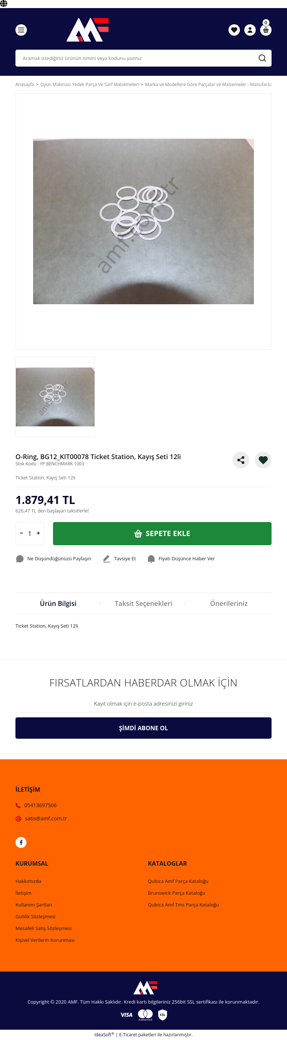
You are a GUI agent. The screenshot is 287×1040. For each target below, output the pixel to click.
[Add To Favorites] (263, 460)
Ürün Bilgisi (58, 603)
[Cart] (266, 30)
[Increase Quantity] (38, 533)
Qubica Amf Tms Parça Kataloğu (183, 904)
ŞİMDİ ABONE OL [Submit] (143, 728)
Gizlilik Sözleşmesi (35, 916)
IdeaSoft (104, 1035)
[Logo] (85, 29)
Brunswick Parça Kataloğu (176, 893)
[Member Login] (250, 29)
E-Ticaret (128, 1035)
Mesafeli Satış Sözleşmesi (43, 928)
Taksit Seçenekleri (143, 603)
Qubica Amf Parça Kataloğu (178, 881)
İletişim (23, 893)
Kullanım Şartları (33, 904)
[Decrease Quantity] (21, 533)
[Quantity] (30, 533)
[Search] (143, 58)
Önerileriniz (229, 603)
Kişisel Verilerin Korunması (45, 940)
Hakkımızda (28, 881)
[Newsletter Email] (143, 704)
